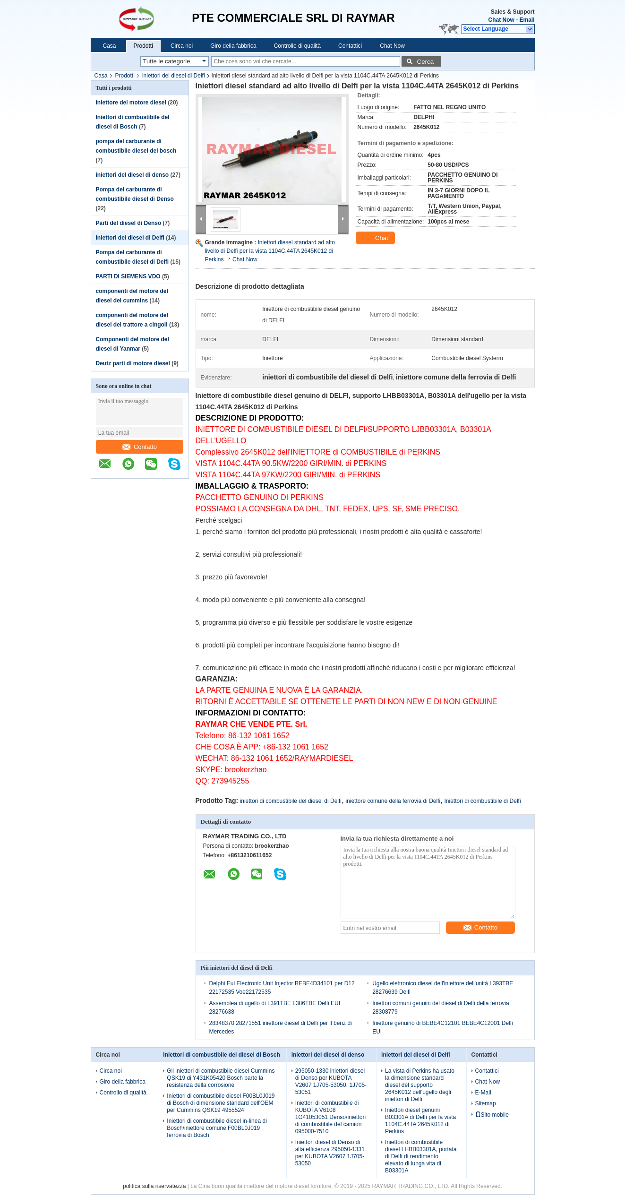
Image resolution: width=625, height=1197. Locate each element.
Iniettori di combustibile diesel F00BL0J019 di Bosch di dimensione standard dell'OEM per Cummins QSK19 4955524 (220, 1103)
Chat (376, 238)
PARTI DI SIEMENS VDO (128, 276)
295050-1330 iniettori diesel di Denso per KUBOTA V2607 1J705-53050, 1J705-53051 (331, 1081)
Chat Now (501, 20)
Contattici (350, 46)
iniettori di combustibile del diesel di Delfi (291, 801)
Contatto (139, 446)
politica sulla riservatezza (154, 1186)
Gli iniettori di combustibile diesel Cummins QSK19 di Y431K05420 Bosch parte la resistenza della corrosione (220, 1078)
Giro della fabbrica (233, 46)
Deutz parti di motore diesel (133, 363)
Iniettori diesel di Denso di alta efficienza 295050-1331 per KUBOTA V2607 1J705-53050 (330, 1153)
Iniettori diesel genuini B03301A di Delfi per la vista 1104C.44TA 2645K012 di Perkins (420, 1121)
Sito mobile (492, 1114)
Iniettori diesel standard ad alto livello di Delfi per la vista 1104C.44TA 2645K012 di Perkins (270, 251)
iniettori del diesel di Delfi (173, 75)
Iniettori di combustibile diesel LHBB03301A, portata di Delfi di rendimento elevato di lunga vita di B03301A (420, 1156)
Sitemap (485, 1103)
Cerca (425, 61)
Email (526, 20)
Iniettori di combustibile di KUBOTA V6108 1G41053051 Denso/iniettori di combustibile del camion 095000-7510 (330, 1117)
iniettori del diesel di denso (132, 175)
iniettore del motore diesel (131, 102)
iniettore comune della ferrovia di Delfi (392, 801)
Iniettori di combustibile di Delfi (483, 801)
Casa (109, 46)
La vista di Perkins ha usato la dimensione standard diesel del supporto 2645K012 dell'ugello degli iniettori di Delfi (419, 1085)
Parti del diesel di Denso (129, 223)
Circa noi (182, 46)
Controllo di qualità (297, 46)
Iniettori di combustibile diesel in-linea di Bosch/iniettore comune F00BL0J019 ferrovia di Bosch (216, 1128)
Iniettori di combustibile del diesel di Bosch (221, 1054)
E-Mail (483, 1092)
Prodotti (143, 46)
